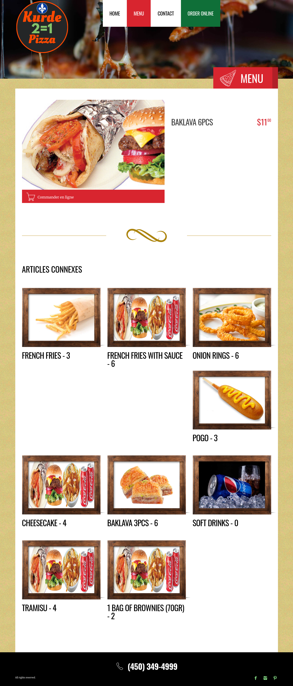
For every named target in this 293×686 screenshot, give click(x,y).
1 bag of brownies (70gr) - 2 (146, 611)
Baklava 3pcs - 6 (132, 522)
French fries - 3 (46, 355)
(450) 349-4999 (146, 666)
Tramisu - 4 (39, 607)
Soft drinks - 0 (216, 522)
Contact (166, 13)
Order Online (201, 13)
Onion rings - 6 (216, 355)
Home (115, 13)
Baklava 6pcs (192, 122)
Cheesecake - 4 (44, 522)
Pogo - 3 (205, 437)
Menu (139, 13)
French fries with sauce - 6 (145, 359)
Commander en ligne (56, 197)
